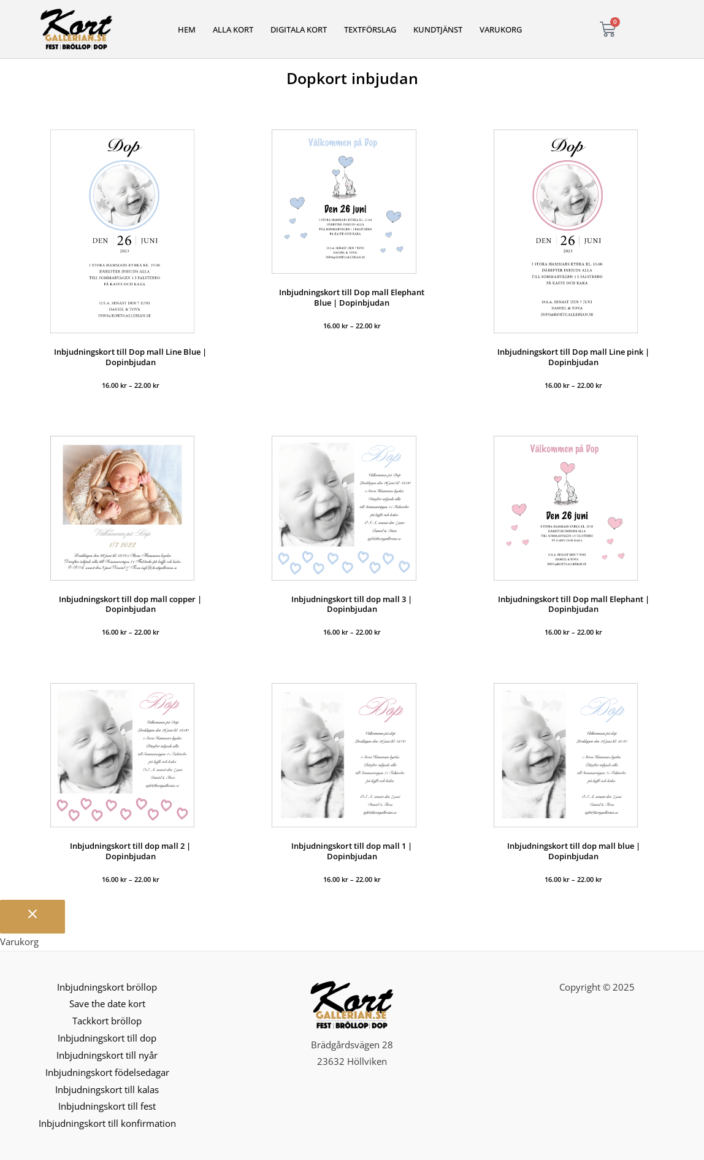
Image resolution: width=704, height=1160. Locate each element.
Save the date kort (107, 1003)
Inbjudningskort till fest (107, 1106)
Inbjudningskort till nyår (107, 1055)
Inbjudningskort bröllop (107, 987)
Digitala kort (298, 29)
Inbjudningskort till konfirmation (107, 1123)
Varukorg (501, 29)
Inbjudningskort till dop (107, 1038)
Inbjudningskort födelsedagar (107, 1072)
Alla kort (233, 29)
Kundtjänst (437, 29)
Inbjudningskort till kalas (107, 1089)
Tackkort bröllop (107, 1021)
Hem (187, 29)
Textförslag (370, 29)
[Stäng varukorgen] (32, 917)
